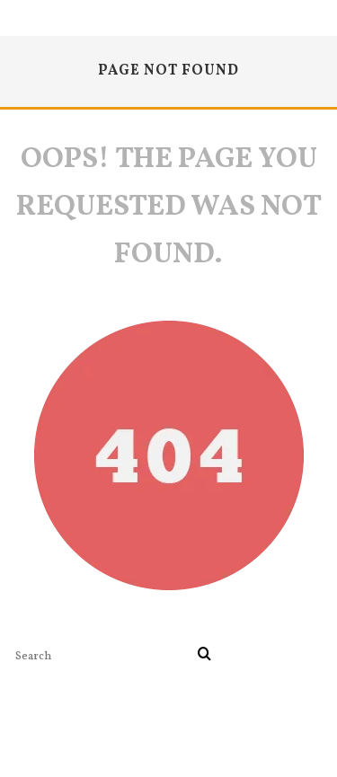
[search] (204, 656)
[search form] (102, 656)
